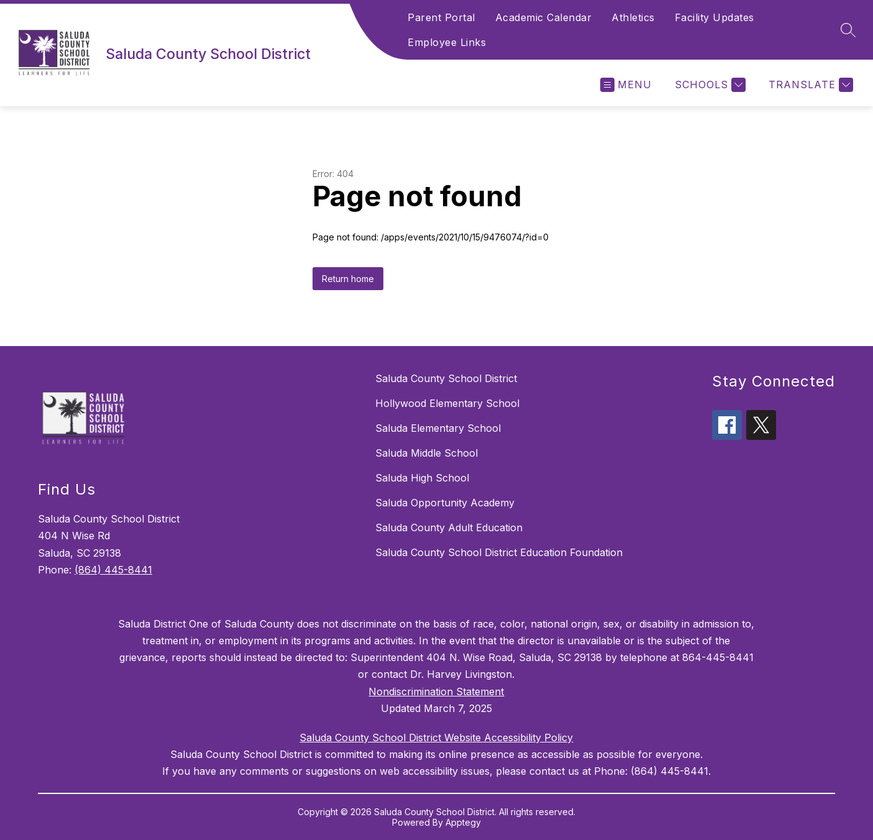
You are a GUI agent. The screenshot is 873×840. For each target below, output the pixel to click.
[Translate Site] (809, 85)
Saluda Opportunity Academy (444, 502)
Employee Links (447, 42)
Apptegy (463, 822)
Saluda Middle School (426, 453)
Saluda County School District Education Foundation (499, 552)
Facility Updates (714, 17)
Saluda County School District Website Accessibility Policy (436, 737)
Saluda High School (422, 478)
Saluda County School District (446, 378)
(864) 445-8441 (113, 570)
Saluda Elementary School (438, 428)
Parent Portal (441, 17)
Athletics (633, 17)
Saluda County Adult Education (449, 527)
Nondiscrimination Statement (436, 691)
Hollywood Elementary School (447, 403)
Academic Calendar (543, 17)
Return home (348, 278)
